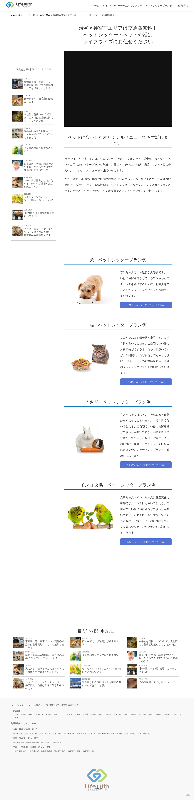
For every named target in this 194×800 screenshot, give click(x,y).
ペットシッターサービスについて (122, 5)
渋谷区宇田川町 (30, 733)
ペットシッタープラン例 (159, 5)
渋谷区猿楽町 (59, 751)
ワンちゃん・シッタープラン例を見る (146, 305)
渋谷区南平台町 (143, 733)
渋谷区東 (92, 733)
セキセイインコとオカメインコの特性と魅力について (38, 198)
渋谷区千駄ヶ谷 (32, 742)
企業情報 (184, 5)
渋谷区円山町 (103, 733)
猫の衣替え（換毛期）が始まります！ (38, 100)
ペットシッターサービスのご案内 (34, 15)
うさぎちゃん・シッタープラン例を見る (146, 464)
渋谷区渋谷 (17, 733)
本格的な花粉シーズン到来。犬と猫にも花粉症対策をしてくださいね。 (38, 117)
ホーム (95, 5)
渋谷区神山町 (69, 733)
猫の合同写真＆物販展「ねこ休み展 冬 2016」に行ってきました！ (38, 134)
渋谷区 (85, 714)
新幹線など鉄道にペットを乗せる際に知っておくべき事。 (101, 684)
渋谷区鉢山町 (33, 751)
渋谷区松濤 (81, 733)
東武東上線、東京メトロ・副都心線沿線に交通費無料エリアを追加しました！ (38, 85)
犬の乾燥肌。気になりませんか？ (157, 682)
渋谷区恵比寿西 (73, 751)
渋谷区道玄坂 (44, 733)
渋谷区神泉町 (116, 733)
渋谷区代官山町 (19, 751)
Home (13, 15)
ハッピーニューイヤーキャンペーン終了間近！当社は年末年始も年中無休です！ (38, 232)
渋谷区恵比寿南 (88, 751)
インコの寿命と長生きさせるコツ (38, 149)
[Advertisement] (33, 40)
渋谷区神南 (57, 733)
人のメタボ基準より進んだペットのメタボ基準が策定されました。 (38, 183)
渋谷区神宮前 (18, 742)
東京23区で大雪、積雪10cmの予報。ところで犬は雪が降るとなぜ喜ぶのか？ (39, 167)
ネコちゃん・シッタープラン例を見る (146, 381)
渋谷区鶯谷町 (46, 751)
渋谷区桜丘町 (129, 733)
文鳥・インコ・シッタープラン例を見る (146, 541)
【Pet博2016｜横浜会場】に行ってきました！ (39, 214)
